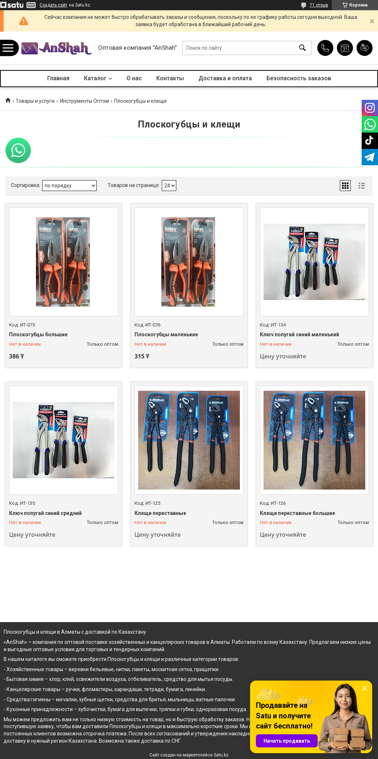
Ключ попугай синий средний (45, 513)
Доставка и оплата (225, 78)
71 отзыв (319, 5)
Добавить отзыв (365, 48)
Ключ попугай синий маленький (299, 334)
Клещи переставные (160, 513)
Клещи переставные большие (297, 513)
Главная (58, 78)
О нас (134, 78)
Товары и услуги (35, 101)
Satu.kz (221, 755)
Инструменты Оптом (84, 101)
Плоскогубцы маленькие (166, 334)
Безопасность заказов (298, 78)
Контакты (170, 78)
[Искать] (302, 48)
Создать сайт (53, 5)
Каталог (95, 78)
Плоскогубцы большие (38, 334)
